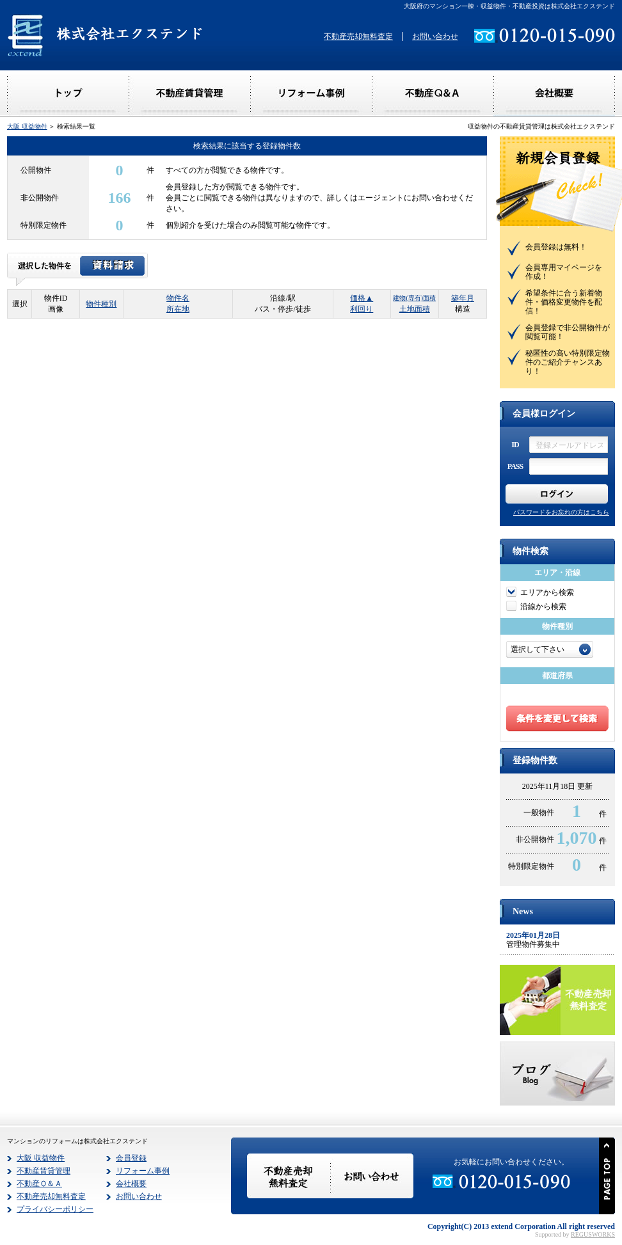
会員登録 (131, 1158)
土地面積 (414, 309)
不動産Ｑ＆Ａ (39, 1183)
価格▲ (361, 298)
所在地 (177, 309)
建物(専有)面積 (414, 297)
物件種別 (101, 303)
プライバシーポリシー (55, 1209)
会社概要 (131, 1183)
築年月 (462, 298)
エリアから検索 (547, 592)
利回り (361, 309)
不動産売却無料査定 (358, 36)
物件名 (177, 298)
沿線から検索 (543, 606)
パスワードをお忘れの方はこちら (561, 512)
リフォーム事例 (143, 1170)
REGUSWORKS (593, 1234)
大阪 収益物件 (27, 126)
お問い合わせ (435, 36)
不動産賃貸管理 (43, 1170)
